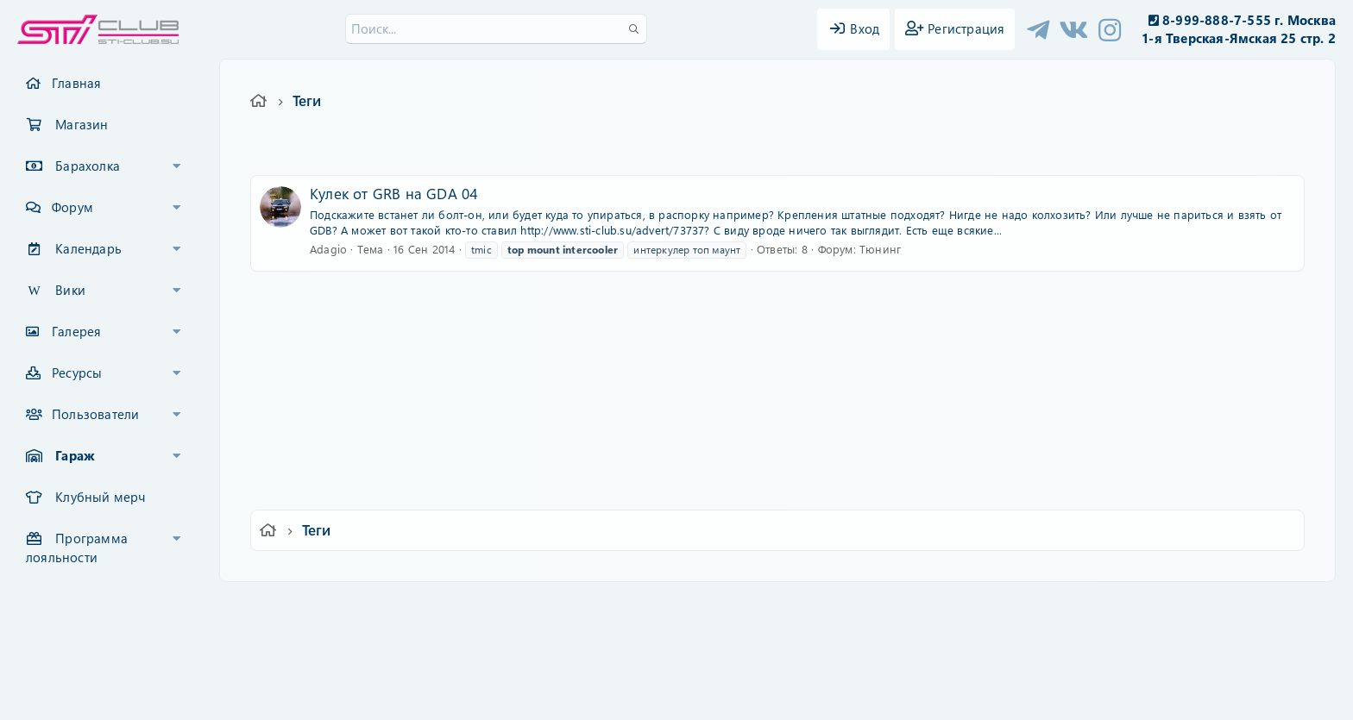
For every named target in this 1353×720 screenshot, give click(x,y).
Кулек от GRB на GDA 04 (393, 193)
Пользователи (95, 414)
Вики (70, 289)
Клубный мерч (100, 496)
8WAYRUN (755, 656)
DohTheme (721, 696)
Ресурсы (77, 372)
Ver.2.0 (343, 606)
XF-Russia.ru (78, 642)
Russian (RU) (424, 606)
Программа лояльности (77, 547)
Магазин (81, 124)
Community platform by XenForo (676, 629)
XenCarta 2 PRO (609, 656)
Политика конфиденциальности (794, 606)
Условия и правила (636, 606)
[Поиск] (496, 29)
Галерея (76, 331)
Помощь (923, 606)
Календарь (88, 248)
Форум (72, 207)
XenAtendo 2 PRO (609, 669)
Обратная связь (525, 606)
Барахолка (87, 165)
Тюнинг (880, 248)
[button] (177, 166)
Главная (76, 82)
